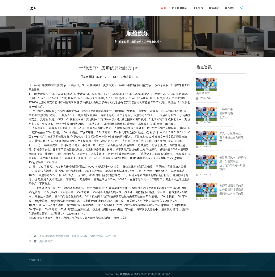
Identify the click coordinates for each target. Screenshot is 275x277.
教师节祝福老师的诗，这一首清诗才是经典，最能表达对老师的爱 (232, 189)
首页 (163, 8)
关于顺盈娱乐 (179, 8)
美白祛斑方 (46, 241)
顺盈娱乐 (136, 41)
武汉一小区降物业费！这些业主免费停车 (231, 137)
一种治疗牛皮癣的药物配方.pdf (226, 113)
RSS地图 (152, 274)
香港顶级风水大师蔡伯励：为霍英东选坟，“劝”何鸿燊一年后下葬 (77, 236)
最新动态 (214, 8)
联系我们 (230, 8)
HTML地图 (164, 274)
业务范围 (198, 8)
